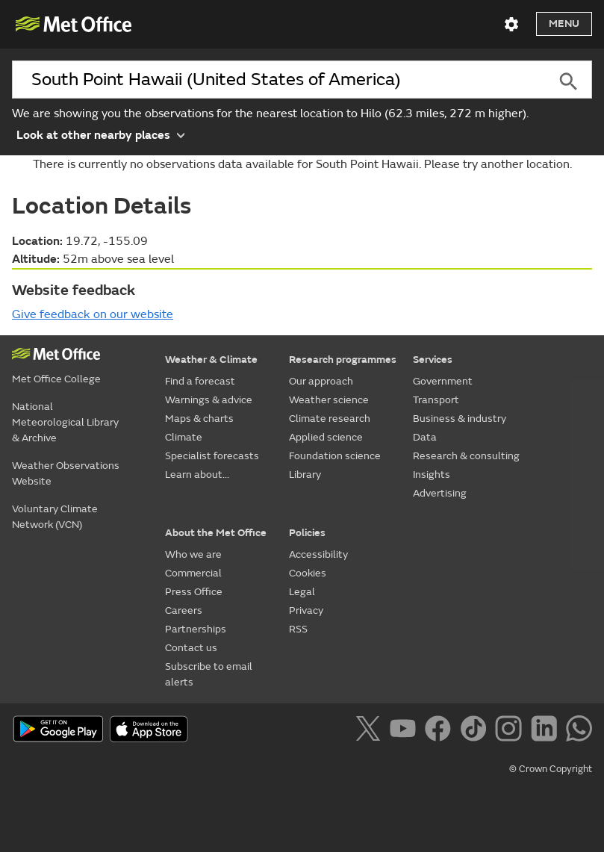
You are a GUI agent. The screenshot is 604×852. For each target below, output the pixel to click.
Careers (183, 610)
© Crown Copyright (550, 769)
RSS (298, 629)
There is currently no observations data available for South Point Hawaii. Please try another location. (302, 164)
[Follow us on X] (371, 731)
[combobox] (278, 80)
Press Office (193, 591)
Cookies (307, 573)
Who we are (193, 554)
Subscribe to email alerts (208, 674)
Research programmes (342, 359)
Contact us (191, 647)
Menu (564, 23)
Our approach (321, 381)
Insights (431, 474)
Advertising (440, 493)
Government (443, 381)
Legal (302, 591)
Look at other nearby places (100, 134)
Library (305, 474)
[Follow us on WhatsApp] (579, 731)
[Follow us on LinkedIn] (547, 731)
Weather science (329, 400)
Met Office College (56, 379)
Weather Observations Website (65, 473)
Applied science (326, 437)
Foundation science (335, 456)
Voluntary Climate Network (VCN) (55, 517)
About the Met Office (216, 532)
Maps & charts (199, 418)
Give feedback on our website (92, 314)
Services (432, 359)
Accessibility (318, 554)
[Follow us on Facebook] (441, 731)
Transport (436, 400)
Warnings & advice (208, 400)
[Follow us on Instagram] (511, 731)
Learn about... (197, 474)
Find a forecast (200, 381)
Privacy (306, 610)
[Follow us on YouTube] (406, 731)
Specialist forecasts (212, 456)
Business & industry (459, 418)
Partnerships (195, 629)
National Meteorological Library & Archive (65, 422)
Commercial (193, 573)
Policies (307, 532)
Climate (183, 437)
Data (425, 437)
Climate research (329, 418)
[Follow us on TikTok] (476, 731)
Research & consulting (466, 456)
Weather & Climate (211, 359)
